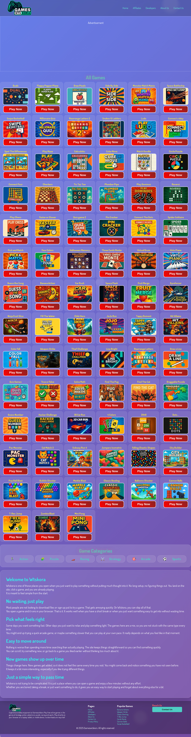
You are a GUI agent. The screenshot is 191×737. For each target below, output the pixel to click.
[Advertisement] (89, 48)
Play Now (15, 109)
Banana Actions (123, 709)
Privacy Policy (93, 721)
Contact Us (179, 8)
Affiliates (137, 8)
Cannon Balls (122, 721)
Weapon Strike (122, 712)
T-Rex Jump (121, 717)
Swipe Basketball (123, 724)
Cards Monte (121, 719)
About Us (164, 8)
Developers (151, 8)
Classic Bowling (122, 714)
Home (125, 8)
